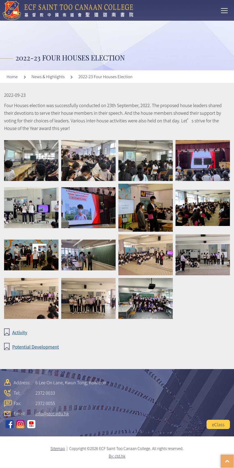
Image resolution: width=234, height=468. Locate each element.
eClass (218, 424)
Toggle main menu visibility (225, 10)
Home (12, 76)
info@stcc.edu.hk (52, 413)
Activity (19, 332)
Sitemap (58, 448)
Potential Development (35, 346)
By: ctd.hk (117, 456)
